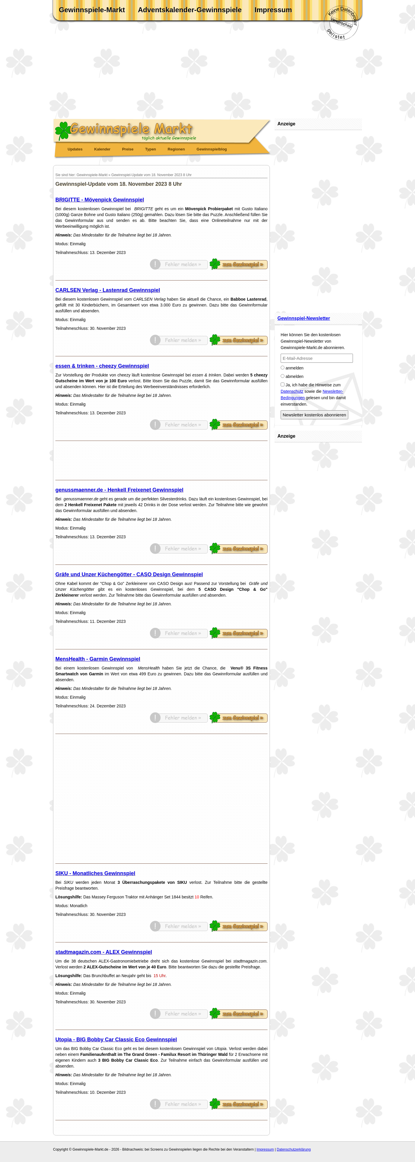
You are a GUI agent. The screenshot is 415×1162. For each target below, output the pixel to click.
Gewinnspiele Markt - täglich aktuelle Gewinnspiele (162, 130)
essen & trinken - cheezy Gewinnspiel (102, 366)
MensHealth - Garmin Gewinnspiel (97, 659)
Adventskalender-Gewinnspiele (190, 10)
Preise (127, 149)
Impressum (273, 10)
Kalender (102, 149)
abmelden (292, 376)
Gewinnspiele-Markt (92, 10)
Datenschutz (292, 391)
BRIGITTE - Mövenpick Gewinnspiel (99, 200)
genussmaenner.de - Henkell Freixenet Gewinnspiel (119, 490)
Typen (150, 149)
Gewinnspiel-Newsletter (303, 318)
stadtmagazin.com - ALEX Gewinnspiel (103, 952)
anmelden (292, 368)
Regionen (176, 149)
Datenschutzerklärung (294, 1149)
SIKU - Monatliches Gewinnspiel (95, 873)
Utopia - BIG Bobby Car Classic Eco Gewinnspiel (116, 1039)
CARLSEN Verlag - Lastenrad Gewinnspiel (107, 290)
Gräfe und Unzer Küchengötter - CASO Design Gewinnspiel (129, 574)
